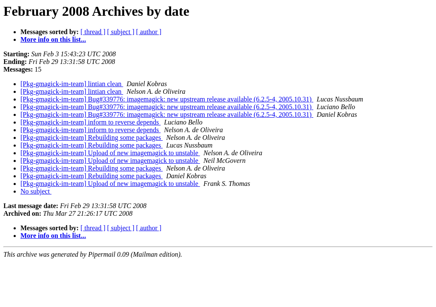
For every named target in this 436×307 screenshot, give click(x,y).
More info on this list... (53, 39)
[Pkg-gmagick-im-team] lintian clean (71, 83)
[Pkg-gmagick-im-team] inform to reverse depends (90, 122)
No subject (36, 191)
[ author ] (149, 31)
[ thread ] (93, 31)
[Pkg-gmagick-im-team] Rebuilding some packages (91, 137)
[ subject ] (121, 31)
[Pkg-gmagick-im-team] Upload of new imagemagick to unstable (110, 152)
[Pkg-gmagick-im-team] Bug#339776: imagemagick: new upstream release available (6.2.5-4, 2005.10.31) (166, 99)
